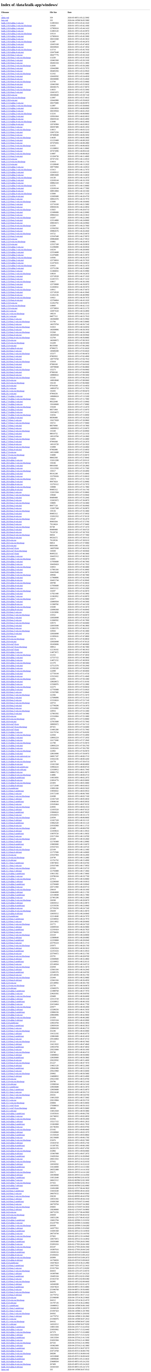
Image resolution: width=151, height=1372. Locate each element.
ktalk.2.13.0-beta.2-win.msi (12, 284)
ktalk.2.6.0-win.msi (8, 386)
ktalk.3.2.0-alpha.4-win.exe (12, 908)
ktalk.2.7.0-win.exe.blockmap (12, 455)
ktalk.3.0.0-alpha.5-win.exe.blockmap (16, 687)
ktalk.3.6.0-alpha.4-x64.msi (12, 1367)
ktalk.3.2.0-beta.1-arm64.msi (12, 919)
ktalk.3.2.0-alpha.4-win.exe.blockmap (16, 911)
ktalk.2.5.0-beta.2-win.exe (11, 324)
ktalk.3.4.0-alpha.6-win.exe (12, 1170)
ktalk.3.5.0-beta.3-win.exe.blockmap (15, 1292)
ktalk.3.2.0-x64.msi (8, 988)
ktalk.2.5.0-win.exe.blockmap (12, 343)
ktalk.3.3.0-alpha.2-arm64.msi (13, 1002)
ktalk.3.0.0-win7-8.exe (10, 724)
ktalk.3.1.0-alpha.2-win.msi (12, 746)
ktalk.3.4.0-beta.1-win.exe (11, 1194)
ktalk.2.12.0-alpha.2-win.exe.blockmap (16, 178)
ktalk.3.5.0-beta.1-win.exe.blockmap (15, 1271)
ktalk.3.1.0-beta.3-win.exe (11, 815)
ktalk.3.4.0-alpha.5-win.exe (12, 1159)
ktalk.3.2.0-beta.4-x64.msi (11, 959)
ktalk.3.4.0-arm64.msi (9, 1188)
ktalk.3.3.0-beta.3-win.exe (11, 1050)
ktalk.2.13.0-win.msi (9, 308)
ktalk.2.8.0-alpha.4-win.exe (12, 484)
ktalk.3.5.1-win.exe (8, 1319)
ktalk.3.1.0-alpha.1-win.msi (12, 738)
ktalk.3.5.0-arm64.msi (9, 1263)
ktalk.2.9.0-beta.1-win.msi (11, 618)
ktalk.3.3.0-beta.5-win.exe (11, 1071)
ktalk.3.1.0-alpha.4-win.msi (12, 764)
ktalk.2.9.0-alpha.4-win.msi (12, 586)
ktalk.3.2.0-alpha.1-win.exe (12, 876)
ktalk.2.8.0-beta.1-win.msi (11, 498)
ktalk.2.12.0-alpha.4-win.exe (12, 191)
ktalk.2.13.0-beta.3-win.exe (12, 287)
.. (1, 15)
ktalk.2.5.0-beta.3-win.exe (11, 330)
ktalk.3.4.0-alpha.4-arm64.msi (13, 1146)
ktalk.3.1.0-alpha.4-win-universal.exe (15, 756)
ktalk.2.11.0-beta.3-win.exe (12, 143)
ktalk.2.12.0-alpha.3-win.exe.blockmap (16, 186)
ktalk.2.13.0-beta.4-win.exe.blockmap (16, 298)
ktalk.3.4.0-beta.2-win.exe (11, 1204)
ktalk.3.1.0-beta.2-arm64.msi (12, 802)
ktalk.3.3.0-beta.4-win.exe (11, 1060)
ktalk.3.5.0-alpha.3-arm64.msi (13, 1241)
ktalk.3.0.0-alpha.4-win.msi (12, 682)
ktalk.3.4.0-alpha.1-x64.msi (12, 1122)
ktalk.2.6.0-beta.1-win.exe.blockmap (15, 354)
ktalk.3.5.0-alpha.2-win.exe (12, 1233)
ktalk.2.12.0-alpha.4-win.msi (12, 196)
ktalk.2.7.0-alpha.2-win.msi (12, 410)
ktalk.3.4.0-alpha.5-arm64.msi (13, 1156)
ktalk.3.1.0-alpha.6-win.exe (12, 772)
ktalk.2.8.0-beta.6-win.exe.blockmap (15, 535)
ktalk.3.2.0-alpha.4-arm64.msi (13, 906)
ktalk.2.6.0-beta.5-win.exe (11, 367)
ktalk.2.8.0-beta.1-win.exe (11, 492)
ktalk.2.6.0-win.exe (8, 380)
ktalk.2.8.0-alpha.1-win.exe (12, 460)
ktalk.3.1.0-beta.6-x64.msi (11, 852)
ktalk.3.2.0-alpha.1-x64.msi (12, 882)
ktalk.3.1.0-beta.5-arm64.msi (12, 834)
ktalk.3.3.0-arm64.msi (9, 1023)
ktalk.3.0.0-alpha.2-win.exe (12, 660)
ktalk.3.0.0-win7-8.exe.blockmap (14, 727)
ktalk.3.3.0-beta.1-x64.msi (11, 1034)
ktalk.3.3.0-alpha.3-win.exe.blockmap (16, 1018)
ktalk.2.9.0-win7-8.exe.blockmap (14, 647)
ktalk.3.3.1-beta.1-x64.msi (11, 1098)
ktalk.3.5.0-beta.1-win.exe (11, 1268)
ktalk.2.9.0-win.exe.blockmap (12, 639)
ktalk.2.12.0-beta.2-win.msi (12, 212)
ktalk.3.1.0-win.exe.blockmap (12, 858)
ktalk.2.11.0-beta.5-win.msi (12, 156)
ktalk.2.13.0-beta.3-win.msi (12, 292)
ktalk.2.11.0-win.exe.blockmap (13, 162)
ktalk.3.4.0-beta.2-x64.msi (11, 1209)
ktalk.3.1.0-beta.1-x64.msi (11, 799)
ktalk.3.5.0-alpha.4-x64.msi (12, 1260)
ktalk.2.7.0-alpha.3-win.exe (12, 412)
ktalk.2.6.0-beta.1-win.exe (11, 351)
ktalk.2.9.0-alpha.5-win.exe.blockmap (16, 591)
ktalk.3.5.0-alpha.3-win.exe (12, 1244)
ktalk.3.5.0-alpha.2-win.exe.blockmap (16, 1236)
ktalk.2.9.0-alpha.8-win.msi (12, 610)
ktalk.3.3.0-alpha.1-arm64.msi (13, 991)
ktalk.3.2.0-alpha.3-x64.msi (12, 903)
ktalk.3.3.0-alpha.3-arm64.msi (13, 1012)
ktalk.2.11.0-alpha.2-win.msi (12, 116)
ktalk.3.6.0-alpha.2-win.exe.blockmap (16, 1343)
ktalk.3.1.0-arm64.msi (9, 788)
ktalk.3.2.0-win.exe (8, 983)
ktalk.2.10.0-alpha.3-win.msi (12, 44)
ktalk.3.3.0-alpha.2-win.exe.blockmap (16, 1007)
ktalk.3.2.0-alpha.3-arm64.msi (13, 895)
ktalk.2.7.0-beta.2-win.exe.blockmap (15, 431)
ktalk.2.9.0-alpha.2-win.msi (12, 570)
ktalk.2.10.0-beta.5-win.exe (12, 87)
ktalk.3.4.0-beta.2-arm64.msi (12, 1201)
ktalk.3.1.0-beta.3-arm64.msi (12, 812)
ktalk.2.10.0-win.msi (9, 100)
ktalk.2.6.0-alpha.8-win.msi (12, 348)
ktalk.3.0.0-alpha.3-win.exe (12, 668)
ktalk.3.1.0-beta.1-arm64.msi (12, 791)
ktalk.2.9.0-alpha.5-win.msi (12, 594)
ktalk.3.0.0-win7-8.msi (10, 730)
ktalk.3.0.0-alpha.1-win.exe (12, 652)
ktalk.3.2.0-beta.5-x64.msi (11, 970)
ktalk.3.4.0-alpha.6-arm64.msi (13, 1167)
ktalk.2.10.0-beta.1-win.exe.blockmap (16, 58)
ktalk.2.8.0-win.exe (8, 540)
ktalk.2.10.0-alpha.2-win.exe (12, 31)
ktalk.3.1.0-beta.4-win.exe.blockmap (15, 828)
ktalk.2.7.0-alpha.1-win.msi (12, 402)
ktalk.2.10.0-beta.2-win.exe (12, 63)
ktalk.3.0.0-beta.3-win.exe (11, 708)
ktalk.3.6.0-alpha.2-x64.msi (12, 1345)
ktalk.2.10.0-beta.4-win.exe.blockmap (16, 82)
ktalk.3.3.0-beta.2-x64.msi (11, 1044)
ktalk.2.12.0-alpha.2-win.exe (12, 175)
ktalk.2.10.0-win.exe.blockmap (13, 98)
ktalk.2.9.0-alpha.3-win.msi (12, 578)
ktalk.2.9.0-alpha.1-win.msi (12, 562)
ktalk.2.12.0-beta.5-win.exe (12, 231)
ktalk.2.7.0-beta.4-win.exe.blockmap (15, 447)
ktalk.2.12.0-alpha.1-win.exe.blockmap (16, 170)
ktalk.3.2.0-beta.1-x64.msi (11, 927)
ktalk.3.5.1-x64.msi (8, 1324)
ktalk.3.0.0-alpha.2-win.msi (12, 666)
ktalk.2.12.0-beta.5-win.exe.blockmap (16, 234)
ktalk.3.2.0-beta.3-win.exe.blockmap (15, 946)
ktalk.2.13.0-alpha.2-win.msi (12, 260)
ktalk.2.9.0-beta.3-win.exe (11, 628)
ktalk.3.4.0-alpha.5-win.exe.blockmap (16, 1162)
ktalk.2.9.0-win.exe (8, 636)
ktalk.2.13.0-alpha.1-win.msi (12, 252)
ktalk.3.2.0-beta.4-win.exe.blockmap (15, 956)
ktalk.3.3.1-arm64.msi (9, 1087)
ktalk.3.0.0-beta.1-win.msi (11, 698)
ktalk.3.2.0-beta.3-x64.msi (11, 948)
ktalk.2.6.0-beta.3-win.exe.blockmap (15, 362)
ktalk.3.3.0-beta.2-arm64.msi (12, 1036)
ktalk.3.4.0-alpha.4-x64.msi (12, 1154)
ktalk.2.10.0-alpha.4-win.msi (12, 52)
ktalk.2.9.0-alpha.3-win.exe (12, 572)
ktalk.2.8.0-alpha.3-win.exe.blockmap (16, 479)
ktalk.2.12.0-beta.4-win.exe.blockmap (16, 226)
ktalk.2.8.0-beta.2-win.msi (11, 506)
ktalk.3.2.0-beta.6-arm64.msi (12, 972)
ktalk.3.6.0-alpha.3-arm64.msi (13, 1348)
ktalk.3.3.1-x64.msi (8, 1111)
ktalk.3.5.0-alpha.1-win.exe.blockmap (16, 1225)
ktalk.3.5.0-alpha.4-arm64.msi (13, 1252)
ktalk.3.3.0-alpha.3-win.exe (12, 1015)
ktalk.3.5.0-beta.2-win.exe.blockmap (15, 1281)
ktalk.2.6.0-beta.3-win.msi (11, 364)
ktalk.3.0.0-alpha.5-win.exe (12, 684)
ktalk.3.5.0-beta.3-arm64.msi (12, 1287)
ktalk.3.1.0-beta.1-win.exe (11, 794)
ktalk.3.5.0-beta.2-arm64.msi (12, 1276)
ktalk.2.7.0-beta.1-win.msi (11, 426)
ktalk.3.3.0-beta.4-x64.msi (11, 1066)
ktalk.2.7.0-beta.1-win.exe (11, 420)
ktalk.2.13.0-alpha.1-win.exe (12, 247)
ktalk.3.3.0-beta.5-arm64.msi (12, 1068)
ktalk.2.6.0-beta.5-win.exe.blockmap (15, 370)
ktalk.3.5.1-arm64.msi (9, 1305)
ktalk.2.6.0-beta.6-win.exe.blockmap (15, 378)
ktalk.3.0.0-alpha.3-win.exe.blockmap (16, 671)
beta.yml (4, 20)
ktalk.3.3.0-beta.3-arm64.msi (12, 1047)
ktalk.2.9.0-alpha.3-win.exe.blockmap (16, 575)
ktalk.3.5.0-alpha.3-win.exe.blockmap (16, 1247)
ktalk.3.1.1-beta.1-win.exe (11, 866)
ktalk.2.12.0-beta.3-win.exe (12, 215)
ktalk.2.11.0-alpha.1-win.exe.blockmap (16, 106)
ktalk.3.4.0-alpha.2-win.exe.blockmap (16, 1130)
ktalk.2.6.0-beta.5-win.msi (11, 372)
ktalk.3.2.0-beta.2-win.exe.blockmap (15, 935)
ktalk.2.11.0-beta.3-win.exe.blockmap (16, 146)
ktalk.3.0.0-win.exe (8, 716)
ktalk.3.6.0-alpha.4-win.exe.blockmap (16, 1364)
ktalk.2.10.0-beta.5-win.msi (12, 92)
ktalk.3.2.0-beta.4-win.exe (11, 954)
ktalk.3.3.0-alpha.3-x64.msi (12, 1020)
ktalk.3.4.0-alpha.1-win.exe (12, 1116)
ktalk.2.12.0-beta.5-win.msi (12, 236)
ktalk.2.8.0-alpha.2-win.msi (12, 474)
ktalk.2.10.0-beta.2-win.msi (12, 68)
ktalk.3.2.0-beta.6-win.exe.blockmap (15, 978)
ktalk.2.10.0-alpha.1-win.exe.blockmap (16, 26)
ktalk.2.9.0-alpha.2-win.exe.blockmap (16, 567)
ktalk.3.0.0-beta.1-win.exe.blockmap (15, 695)
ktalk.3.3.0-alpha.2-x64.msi (12, 1010)
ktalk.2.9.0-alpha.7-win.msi (12, 602)
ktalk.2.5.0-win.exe (8, 340)
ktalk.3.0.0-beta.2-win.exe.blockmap (15, 703)
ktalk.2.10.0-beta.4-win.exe (12, 79)
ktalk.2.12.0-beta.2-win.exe (12, 207)
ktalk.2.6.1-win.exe (8, 388)
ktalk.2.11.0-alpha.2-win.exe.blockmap (16, 114)
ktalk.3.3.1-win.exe (8, 1100)
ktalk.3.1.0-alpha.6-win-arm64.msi (14, 767)
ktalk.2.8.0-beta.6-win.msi (11, 538)
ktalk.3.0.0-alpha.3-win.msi (12, 674)
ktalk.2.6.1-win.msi (8, 394)
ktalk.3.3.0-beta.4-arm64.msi (12, 1058)
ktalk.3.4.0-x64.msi (8, 1217)
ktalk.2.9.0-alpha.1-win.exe (12, 556)
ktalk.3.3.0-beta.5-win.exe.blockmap (15, 1074)
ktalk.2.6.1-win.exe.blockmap (12, 391)
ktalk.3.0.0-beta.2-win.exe (11, 700)
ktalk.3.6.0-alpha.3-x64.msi (12, 1356)
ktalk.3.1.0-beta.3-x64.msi (11, 820)
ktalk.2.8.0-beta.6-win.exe (11, 532)
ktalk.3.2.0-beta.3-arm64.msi (12, 940)
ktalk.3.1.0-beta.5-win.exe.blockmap (15, 839)
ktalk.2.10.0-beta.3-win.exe (12, 71)
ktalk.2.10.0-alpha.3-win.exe (12, 39)
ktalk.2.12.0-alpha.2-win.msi (12, 180)
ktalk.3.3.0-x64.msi (8, 1084)
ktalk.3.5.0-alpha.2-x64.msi (12, 1239)
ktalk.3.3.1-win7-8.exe (10, 1106)
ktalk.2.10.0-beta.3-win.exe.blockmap (16, 74)
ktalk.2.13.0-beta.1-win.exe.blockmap (16, 274)
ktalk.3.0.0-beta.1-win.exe (11, 692)
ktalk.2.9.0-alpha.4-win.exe (12, 580)
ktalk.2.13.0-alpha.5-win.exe (12, 263)
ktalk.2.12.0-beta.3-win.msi (12, 220)
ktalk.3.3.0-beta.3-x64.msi (11, 1055)
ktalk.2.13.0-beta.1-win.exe (12, 271)
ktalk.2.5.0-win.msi (8, 346)
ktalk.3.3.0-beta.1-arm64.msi (12, 1026)
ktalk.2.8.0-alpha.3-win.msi (12, 482)
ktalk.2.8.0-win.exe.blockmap (12, 543)
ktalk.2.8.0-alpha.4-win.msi (12, 490)
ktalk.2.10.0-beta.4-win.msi (12, 84)
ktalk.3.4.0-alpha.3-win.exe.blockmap (16, 1140)
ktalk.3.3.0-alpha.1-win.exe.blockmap (16, 996)
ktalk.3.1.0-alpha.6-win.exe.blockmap (16, 775)
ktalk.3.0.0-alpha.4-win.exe (12, 676)
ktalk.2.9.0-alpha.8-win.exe (12, 604)
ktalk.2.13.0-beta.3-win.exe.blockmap (16, 290)
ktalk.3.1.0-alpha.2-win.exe (12, 740)
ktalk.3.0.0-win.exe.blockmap (12, 719)
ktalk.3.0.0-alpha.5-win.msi (12, 690)
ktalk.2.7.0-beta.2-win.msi (11, 434)
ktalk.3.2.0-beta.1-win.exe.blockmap (15, 924)
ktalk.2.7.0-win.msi (8, 458)
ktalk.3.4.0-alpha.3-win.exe (12, 1138)
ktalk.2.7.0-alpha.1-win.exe (12, 396)
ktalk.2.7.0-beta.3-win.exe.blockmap (15, 439)
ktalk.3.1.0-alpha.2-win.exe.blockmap (16, 743)
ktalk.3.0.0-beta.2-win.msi (11, 706)
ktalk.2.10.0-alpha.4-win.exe (12, 47)
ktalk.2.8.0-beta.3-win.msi (11, 514)
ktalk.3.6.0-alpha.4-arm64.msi (13, 1359)
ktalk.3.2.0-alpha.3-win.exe (12, 898)
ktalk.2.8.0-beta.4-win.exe (11, 516)
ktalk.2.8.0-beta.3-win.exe (11, 508)
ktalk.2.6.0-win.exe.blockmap (12, 383)
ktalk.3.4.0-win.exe (8, 1212)
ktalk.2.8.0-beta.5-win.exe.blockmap (15, 527)
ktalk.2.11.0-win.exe (9, 159)
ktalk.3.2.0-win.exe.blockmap (12, 986)
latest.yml (5, 1369)
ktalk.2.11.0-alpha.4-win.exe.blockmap (16, 122)
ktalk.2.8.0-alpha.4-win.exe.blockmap (16, 487)
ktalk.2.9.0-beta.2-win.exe (11, 620)
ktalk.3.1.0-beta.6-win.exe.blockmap (15, 850)
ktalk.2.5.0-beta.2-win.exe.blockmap (15, 327)
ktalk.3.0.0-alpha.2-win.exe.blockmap (16, 663)
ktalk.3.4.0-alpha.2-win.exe (12, 1127)
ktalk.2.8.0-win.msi (8, 546)
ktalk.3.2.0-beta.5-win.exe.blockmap (15, 967)
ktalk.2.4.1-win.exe (8, 311)
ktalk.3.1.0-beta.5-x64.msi (11, 842)
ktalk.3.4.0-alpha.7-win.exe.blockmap (16, 1183)
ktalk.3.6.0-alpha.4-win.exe (12, 1361)
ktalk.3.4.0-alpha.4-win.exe (12, 1148)
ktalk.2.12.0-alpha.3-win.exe (12, 183)
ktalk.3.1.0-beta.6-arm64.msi (12, 844)
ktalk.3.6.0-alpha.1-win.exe (12, 1329)
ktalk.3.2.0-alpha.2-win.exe (12, 887)
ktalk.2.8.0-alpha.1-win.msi (12, 466)
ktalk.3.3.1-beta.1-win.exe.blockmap (15, 1095)
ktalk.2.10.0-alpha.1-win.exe (12, 23)
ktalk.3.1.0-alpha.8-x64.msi (12, 786)
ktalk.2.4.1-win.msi (8, 316)
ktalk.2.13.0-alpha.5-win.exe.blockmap (16, 266)
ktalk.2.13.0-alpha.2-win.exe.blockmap (16, 258)
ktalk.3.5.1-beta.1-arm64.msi (12, 1308)
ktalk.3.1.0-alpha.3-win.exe (12, 748)
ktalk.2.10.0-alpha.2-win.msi (12, 36)
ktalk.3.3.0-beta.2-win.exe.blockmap (15, 1042)
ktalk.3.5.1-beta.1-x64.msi (11, 1316)
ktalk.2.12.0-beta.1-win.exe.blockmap (16, 202)
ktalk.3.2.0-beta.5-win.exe (11, 964)
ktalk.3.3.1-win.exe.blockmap (12, 1103)
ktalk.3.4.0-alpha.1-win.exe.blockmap (16, 1119)
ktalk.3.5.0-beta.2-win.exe (11, 1279)
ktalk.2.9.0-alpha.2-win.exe (12, 564)
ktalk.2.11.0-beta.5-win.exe (12, 151)
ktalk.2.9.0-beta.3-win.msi (11, 634)
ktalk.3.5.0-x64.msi (8, 1303)
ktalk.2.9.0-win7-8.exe (10, 644)
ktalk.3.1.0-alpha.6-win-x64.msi (13, 770)
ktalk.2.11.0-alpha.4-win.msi (12, 124)
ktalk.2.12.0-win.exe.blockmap (13, 242)
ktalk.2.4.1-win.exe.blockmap (12, 314)
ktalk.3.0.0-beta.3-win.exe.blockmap (15, 711)
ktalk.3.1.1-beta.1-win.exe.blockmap (15, 868)
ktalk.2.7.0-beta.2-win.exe (11, 428)
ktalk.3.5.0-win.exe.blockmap (12, 1300)
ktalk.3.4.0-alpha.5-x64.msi (12, 1164)
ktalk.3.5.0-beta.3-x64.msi (11, 1295)
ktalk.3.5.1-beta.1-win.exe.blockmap (15, 1313)
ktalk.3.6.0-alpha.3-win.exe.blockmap (16, 1353)
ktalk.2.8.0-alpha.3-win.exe (12, 476)
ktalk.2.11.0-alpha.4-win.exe (12, 119)
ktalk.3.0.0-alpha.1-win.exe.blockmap (16, 655)
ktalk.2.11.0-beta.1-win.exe (12, 127)
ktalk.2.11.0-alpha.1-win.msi (12, 108)
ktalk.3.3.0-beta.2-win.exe (11, 1039)
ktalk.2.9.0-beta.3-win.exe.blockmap (15, 631)
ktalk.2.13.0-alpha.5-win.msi (12, 268)
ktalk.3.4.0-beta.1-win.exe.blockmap (15, 1196)
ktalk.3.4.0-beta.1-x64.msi (11, 1199)
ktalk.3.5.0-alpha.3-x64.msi (12, 1249)
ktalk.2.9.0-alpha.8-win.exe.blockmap (16, 607)
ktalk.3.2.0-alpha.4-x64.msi (12, 914)
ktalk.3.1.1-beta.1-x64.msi (11, 871)
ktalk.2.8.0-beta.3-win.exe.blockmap (15, 511)
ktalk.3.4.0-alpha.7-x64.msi (12, 1186)
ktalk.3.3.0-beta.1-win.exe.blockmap (15, 1031)
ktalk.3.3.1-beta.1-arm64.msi (12, 1090)
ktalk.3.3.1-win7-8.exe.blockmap (14, 1108)
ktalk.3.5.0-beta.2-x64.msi (11, 1284)
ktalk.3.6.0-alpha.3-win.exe (12, 1351)
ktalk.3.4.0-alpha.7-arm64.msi (13, 1178)
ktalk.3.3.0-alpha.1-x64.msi (12, 999)
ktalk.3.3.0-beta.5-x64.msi (11, 1076)
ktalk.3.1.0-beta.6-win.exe (11, 847)
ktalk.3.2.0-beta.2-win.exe (11, 932)
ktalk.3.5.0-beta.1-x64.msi (11, 1273)
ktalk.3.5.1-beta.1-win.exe (11, 1311)
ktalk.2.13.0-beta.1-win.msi (12, 276)
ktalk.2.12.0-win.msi (9, 244)
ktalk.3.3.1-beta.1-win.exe (11, 1092)
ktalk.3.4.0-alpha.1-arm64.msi (13, 1114)
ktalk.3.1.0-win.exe (8, 855)
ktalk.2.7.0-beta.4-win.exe (11, 444)
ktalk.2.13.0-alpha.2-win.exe (12, 255)
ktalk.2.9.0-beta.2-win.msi (11, 626)
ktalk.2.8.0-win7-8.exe (10, 548)
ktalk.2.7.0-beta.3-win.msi (11, 442)
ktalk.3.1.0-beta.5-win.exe (11, 836)
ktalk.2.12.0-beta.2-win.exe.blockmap (16, 210)
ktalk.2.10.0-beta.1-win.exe (12, 55)
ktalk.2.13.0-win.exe (9, 303)
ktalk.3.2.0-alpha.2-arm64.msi (13, 884)
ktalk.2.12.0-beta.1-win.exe (12, 199)
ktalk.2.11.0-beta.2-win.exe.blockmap (16, 138)
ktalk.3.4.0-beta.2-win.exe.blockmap (15, 1207)
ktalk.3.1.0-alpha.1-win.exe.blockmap (16, 735)
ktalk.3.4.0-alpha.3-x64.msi (12, 1143)
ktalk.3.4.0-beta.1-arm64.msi (12, 1191)
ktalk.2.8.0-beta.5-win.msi (11, 530)
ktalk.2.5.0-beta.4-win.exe (11, 335)
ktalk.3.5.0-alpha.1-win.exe (12, 1223)
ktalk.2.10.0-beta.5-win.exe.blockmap (16, 90)
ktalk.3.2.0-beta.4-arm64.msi (12, 951)
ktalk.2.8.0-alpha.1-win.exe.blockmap (16, 463)
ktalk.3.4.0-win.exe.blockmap (12, 1215)
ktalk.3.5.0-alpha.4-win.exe (12, 1255)
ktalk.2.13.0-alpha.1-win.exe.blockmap (16, 250)
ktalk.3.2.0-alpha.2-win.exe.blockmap (16, 890)
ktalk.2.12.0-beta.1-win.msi (12, 204)
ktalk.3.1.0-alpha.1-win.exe (12, 732)
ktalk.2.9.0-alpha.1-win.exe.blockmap (16, 559)
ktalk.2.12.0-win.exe (9, 239)
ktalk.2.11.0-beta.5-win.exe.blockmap (16, 154)
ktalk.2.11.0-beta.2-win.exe (12, 135)
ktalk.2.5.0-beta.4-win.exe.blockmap (15, 338)
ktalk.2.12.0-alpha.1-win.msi (12, 172)
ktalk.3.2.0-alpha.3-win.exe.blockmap (16, 900)
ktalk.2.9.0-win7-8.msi (10, 650)
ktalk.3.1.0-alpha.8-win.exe (12, 780)
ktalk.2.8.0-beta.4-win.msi (11, 522)
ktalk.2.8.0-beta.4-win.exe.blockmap (15, 519)
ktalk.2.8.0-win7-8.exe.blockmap (14, 551)
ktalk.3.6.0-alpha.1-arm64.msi (13, 1327)
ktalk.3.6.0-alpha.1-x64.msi (12, 1335)
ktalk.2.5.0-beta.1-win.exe (11, 319)
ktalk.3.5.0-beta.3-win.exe (11, 1289)
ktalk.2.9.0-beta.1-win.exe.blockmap (15, 615)
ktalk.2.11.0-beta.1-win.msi (12, 132)
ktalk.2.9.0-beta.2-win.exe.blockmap (15, 623)
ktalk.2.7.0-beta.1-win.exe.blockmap (15, 423)
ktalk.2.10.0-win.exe (9, 95)
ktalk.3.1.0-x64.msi (8, 860)
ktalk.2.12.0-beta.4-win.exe (12, 223)
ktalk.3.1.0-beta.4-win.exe (11, 826)
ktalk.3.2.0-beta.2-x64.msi (11, 938)
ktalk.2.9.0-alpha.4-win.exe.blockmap (16, 583)
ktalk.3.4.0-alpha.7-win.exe (12, 1180)
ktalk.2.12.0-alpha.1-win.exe (12, 167)
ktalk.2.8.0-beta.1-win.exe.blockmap (15, 495)
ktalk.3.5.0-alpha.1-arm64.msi (13, 1220)
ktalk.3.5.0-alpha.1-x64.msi (12, 1228)
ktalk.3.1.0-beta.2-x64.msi (11, 810)
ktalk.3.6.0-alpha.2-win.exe (12, 1340)
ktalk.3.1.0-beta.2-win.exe (11, 804)
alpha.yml (5, 18)
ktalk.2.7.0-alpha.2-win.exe (12, 404)
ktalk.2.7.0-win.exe (8, 452)
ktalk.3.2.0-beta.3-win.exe (11, 943)
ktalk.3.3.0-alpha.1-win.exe (12, 994)
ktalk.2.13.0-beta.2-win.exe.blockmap (16, 282)
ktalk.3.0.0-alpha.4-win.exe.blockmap (16, 679)
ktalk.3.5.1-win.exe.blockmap (12, 1321)
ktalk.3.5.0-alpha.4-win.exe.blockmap (16, 1257)
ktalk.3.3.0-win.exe (8, 1079)
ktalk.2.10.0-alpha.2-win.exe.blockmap (16, 34)
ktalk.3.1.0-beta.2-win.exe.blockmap (15, 807)
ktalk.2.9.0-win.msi (8, 642)
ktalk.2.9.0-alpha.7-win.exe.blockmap (16, 599)
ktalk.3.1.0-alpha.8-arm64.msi (13, 778)
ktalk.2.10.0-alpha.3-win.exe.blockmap (16, 42)
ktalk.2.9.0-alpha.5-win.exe (12, 588)
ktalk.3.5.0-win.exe (8, 1297)
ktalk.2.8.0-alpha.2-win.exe (12, 468)
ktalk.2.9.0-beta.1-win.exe (11, 612)
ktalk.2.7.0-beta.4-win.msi (11, 450)
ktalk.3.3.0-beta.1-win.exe (11, 1028)
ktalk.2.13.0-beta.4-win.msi (12, 300)
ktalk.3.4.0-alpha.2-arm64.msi (13, 1124)
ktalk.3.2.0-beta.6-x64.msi (11, 980)
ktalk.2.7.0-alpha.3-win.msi (12, 418)
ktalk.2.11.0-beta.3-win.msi (12, 148)
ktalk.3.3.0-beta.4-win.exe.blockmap (15, 1063)
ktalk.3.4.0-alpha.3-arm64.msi (13, 1135)
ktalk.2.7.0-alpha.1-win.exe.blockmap (16, 399)
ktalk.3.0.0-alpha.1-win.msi (12, 658)
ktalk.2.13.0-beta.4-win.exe (12, 295)
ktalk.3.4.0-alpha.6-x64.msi (12, 1175)
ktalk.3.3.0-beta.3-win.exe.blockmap (15, 1052)
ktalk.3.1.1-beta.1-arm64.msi (12, 863)
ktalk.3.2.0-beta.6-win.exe (11, 975)
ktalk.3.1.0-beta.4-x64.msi (11, 831)
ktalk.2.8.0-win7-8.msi (10, 554)
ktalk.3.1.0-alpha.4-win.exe (12, 759)
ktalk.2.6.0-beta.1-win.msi (11, 356)
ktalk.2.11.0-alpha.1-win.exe (12, 103)
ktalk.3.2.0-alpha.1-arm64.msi (13, 874)
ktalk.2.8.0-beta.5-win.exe (11, 524)
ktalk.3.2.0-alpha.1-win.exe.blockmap (16, 879)
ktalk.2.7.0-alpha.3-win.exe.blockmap (16, 415)
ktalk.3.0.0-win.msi (8, 722)
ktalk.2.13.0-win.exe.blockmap (13, 306)
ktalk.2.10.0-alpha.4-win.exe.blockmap (16, 50)
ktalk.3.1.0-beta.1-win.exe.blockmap (15, 796)
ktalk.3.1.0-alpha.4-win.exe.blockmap (16, 762)
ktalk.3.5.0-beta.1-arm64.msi (12, 1265)
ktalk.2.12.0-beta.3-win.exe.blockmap (16, 218)
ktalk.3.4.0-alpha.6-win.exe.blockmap (16, 1172)
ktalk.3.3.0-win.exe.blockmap (12, 1082)
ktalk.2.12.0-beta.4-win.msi (12, 228)
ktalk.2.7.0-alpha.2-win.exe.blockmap (16, 407)
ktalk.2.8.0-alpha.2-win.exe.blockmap (16, 471)
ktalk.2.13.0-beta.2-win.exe (12, 279)
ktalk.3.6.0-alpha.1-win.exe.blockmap (16, 1332)
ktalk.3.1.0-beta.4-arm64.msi (12, 823)
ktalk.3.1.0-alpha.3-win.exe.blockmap (16, 751)
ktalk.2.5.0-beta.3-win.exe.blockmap (15, 332)
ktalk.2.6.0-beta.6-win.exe (11, 375)
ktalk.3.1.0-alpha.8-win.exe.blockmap (16, 783)
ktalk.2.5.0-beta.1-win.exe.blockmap (15, 322)
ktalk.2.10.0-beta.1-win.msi (12, 60)
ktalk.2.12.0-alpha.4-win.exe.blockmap (16, 194)
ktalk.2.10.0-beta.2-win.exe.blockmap (16, 66)
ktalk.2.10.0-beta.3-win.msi (12, 76)
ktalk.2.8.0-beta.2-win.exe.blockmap (15, 503)
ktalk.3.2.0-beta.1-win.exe (11, 922)
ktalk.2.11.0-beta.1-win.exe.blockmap (16, 130)
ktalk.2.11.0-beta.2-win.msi (12, 140)
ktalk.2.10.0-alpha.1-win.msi (12, 28)
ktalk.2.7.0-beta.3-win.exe (11, 436)
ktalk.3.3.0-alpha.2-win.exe (12, 1004)
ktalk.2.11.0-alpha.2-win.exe (12, 111)
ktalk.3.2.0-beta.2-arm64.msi (12, 930)
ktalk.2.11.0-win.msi (9, 164)
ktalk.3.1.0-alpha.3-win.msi (12, 754)
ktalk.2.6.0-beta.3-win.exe (11, 359)
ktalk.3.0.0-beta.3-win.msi (11, 714)
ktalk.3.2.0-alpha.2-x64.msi (12, 892)
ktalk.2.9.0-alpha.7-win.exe (12, 596)
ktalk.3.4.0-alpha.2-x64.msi (12, 1132)
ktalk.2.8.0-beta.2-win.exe (11, 500)
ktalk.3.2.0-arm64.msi (9, 916)
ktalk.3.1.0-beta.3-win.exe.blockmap (15, 818)
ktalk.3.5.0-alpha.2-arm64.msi (13, 1231)
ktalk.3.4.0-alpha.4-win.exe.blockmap (16, 1151)
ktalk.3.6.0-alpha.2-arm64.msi (13, 1337)
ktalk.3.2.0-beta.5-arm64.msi (12, 962)
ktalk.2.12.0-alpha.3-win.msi (12, 188)
